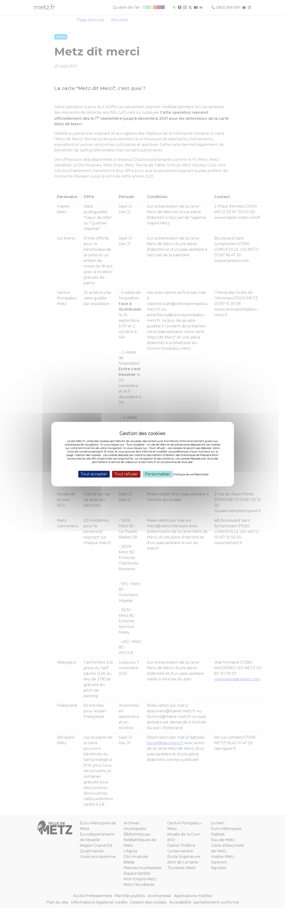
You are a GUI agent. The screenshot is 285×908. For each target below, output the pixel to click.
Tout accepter (93, 474)
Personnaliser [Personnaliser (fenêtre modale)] (157, 474)
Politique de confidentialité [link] (190, 474)
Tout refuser (126, 474)
